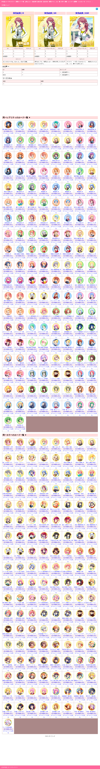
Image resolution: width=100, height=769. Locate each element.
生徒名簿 (34, 1)
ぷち (57, 1)
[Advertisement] (50, 100)
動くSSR (61, 1)
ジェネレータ (81, 1)
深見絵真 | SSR (82, 13)
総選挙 (75, 1)
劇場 (66, 1)
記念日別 (45, 1)
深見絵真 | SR (50, 13)
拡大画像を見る (8, 131)
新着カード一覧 (20, 1)
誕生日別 (39, 1)
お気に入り (28, 1)
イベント (88, 1)
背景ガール (52, 1)
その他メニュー (5, 5)
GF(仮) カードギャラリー (8, 1)
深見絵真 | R (18, 13)
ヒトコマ (70, 1)
